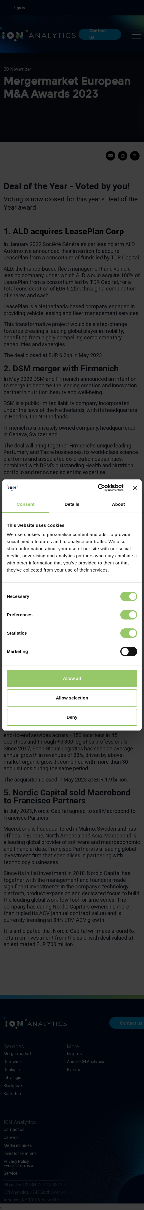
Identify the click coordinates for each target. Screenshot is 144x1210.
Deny (72, 717)
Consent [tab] (26, 504)
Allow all (72, 678)
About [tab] (118, 504)
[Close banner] (135, 488)
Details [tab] (72, 504)
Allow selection (72, 697)
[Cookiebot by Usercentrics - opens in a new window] (98, 488)
